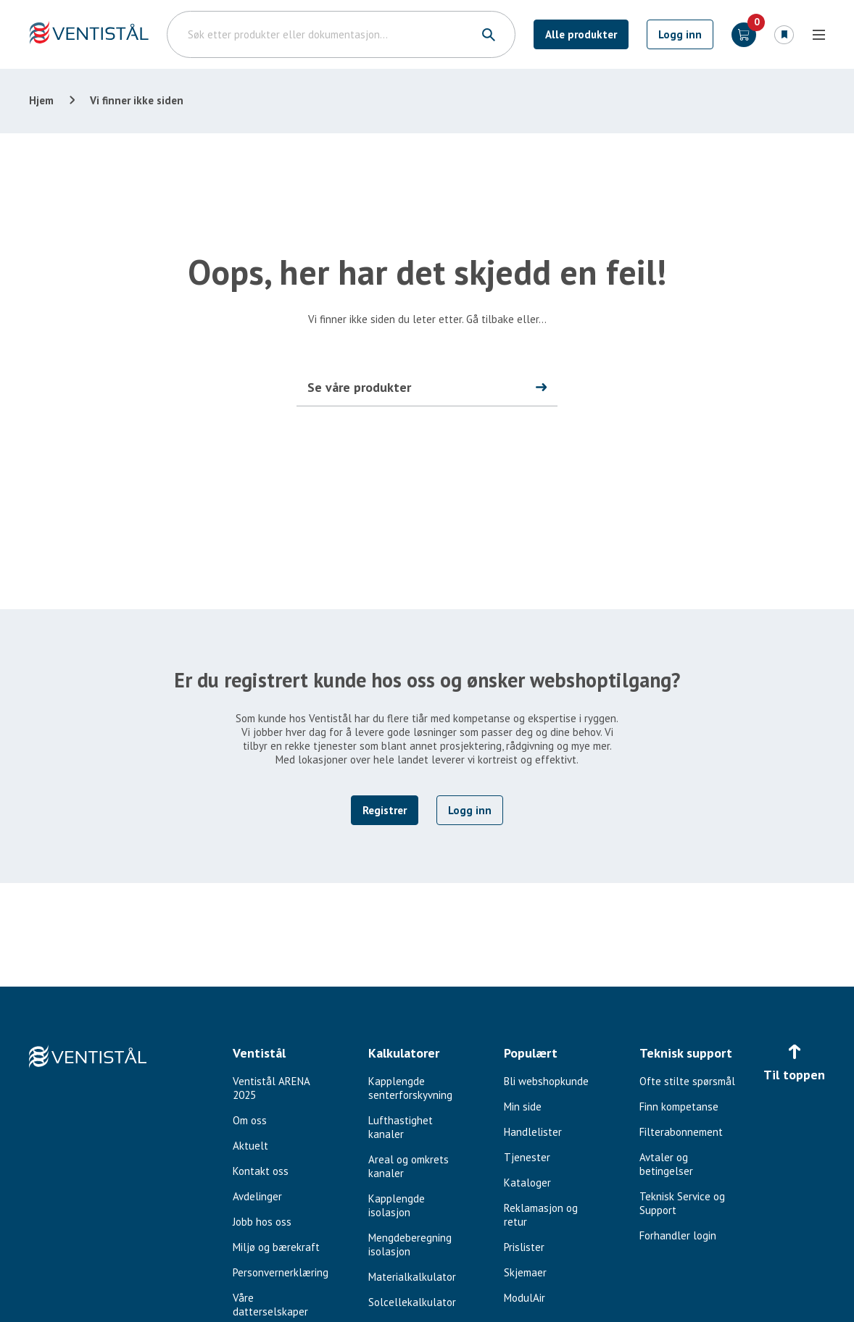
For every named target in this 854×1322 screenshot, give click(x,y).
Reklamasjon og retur (541, 1215)
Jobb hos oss (262, 1222)
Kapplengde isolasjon (396, 1205)
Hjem (41, 100)
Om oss (250, 1120)
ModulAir (524, 1298)
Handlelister (533, 1132)
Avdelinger (257, 1196)
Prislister (524, 1247)
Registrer (384, 810)
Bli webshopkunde (546, 1081)
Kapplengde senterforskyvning (410, 1088)
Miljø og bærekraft (276, 1247)
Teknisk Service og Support (682, 1203)
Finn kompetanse (678, 1106)
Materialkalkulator (412, 1277)
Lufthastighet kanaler (400, 1127)
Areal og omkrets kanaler (408, 1166)
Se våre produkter (359, 387)
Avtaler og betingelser (666, 1164)
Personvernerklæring (280, 1272)
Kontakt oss (261, 1171)
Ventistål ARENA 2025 (271, 1088)
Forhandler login (677, 1235)
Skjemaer (525, 1272)
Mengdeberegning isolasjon (410, 1244)
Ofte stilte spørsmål (687, 1081)
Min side (523, 1106)
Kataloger (527, 1182)
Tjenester (527, 1157)
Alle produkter (581, 34)
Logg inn (680, 34)
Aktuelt (250, 1145)
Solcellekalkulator (412, 1302)
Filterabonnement (681, 1132)
